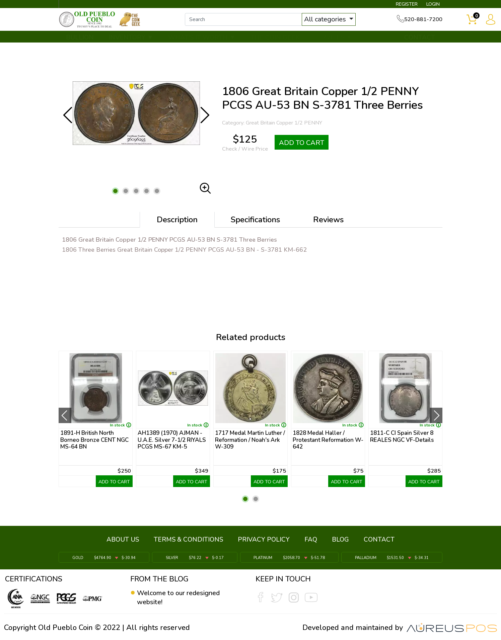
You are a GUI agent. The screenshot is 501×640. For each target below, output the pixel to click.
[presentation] (65, 420)
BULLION (80, 42)
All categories (332, 22)
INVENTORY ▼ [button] (131, 42)
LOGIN (429, 5)
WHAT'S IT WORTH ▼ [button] (202, 42)
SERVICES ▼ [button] (333, 42)
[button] (115, 196)
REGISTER (399, 5)
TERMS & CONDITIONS (188, 542)
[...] (250, 22)
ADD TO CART (301, 147)
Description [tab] (177, 225)
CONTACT (419, 42)
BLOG (340, 542)
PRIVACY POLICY (264, 542)
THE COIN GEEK (274, 42)
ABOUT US (122, 542)
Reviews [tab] (328, 225)
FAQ (310, 542)
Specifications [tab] (255, 225)
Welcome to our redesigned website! (184, 598)
